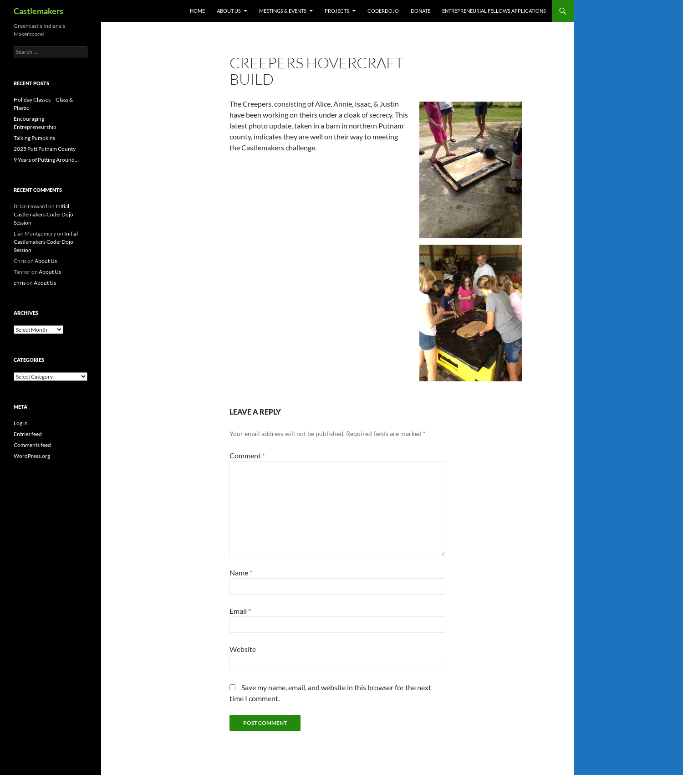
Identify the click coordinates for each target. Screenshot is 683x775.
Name (240, 572)
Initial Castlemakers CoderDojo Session (43, 214)
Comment (247, 455)
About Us (229, 11)
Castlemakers (38, 11)
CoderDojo (383, 11)
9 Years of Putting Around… (46, 159)
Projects (337, 11)
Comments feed (32, 444)
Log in (21, 423)
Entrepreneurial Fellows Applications (494, 11)
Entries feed (28, 434)
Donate (420, 11)
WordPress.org (32, 455)
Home (197, 11)
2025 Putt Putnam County (45, 148)
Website (242, 649)
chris (19, 282)
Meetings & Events (282, 11)
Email (240, 610)
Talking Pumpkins (34, 137)
